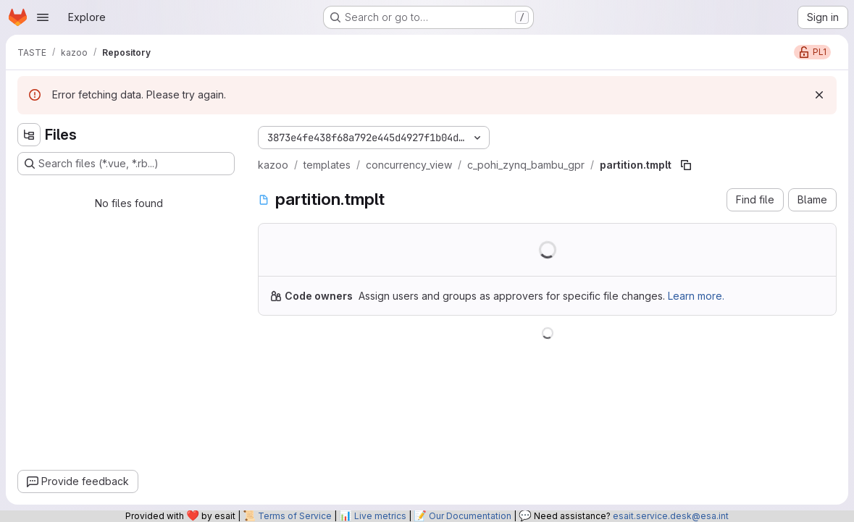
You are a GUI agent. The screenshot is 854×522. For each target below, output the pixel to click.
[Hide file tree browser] (29, 134)
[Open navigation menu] (42, 17)
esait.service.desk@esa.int (671, 515)
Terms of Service (295, 515)
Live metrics (380, 515)
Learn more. (696, 296)
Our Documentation (470, 515)
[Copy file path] (686, 165)
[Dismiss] (819, 95)
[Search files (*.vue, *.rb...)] (126, 163)
